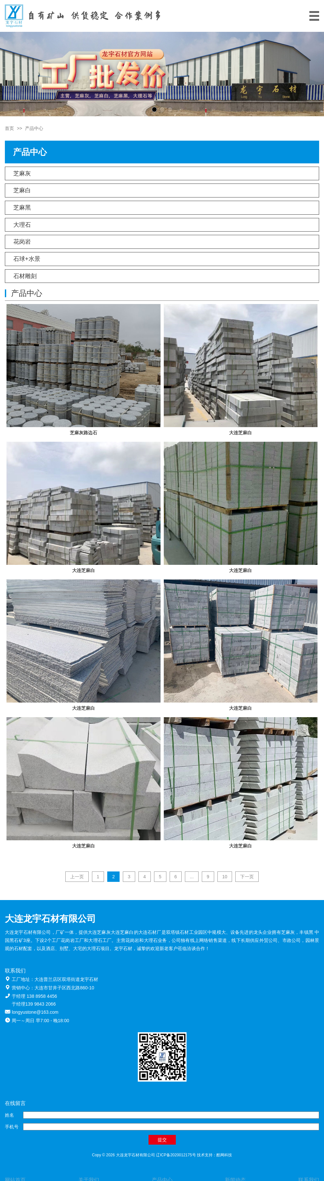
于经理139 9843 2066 (34, 1004)
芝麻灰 (22, 173)
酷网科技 (224, 1155)
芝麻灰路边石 (83, 432)
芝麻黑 (22, 207)
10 (224, 876)
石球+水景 (26, 259)
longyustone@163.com (35, 1012)
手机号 (12, 1126)
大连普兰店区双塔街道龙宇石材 (66, 979)
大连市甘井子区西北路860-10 (64, 987)
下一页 (247, 876)
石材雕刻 (25, 276)
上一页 (77, 876)
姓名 (9, 1115)
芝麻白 (22, 190)
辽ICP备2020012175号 (176, 1155)
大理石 (22, 225)
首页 (9, 128)
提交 (162, 1139)
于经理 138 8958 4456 (34, 996)
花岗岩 (22, 241)
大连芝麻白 (240, 432)
